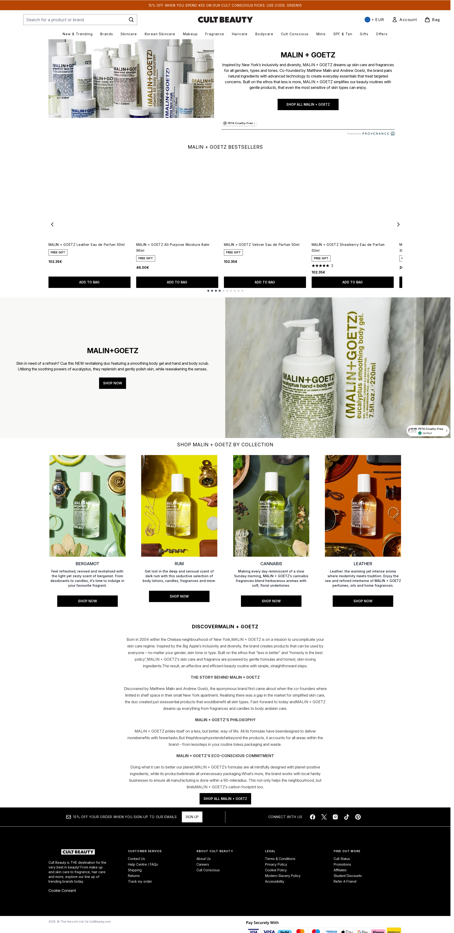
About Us (203, 862)
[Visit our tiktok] (346, 820)
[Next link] (398, 535)
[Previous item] (52, 224)
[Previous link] (52, 535)
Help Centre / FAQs (143, 868)
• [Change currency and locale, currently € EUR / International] (374, 19)
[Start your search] (80, 19)
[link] (404, 19)
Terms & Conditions (280, 862)
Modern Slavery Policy (283, 879)
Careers (202, 868)
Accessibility (274, 885)
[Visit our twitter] (324, 820)
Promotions (342, 868)
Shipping (135, 874)
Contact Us (136, 862)
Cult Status (342, 862)
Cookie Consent (62, 894)
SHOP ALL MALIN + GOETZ (308, 104)
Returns (134, 879)
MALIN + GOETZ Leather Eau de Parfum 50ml (86, 245)
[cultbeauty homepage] (225, 19)
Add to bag (89, 282)
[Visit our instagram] (335, 820)
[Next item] (398, 224)
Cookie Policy (276, 874)
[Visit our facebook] (312, 820)
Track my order (140, 885)
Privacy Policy (276, 868)
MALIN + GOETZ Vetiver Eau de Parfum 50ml (262, 245)
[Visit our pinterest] (358, 820)
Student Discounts (348, 879)
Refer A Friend (345, 885)
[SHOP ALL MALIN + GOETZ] (131, 89)
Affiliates (340, 874)
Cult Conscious (208, 874)
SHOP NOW (112, 383)
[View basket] (432, 19)
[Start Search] (131, 19)
